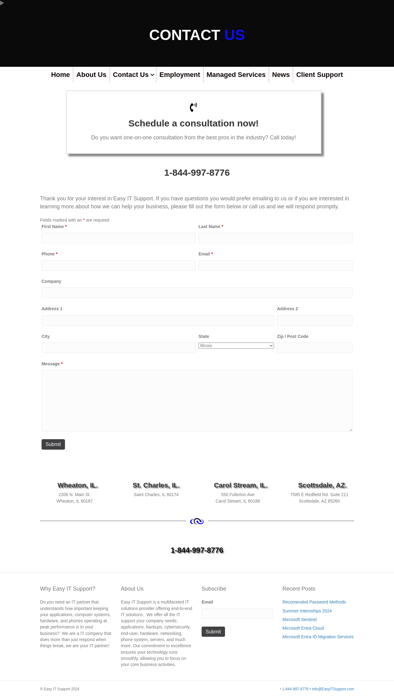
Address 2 (287, 308)
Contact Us (131, 74)
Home (60, 74)
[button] (152, 75)
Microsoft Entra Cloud (303, 628)
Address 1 (52, 308)
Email (206, 253)
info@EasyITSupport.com (333, 689)
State (204, 336)
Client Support (319, 74)
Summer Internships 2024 (307, 610)
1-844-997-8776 (197, 172)
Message (52, 363)
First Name (54, 226)
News (281, 74)
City (46, 336)
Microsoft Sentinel (300, 619)
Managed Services (236, 74)
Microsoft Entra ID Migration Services (318, 636)
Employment (179, 74)
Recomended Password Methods (314, 602)
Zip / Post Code (292, 336)
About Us (91, 74)
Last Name (211, 226)
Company (51, 281)
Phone (50, 253)
